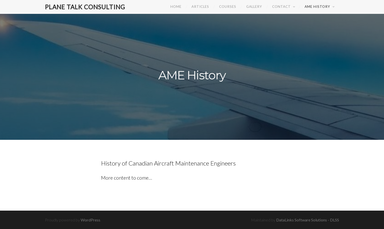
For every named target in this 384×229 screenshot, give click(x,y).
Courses (227, 7)
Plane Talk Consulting (86, 7)
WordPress (90, 219)
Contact (281, 7)
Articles (200, 7)
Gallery (254, 7)
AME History (317, 7)
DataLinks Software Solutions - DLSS (307, 219)
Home (175, 7)
